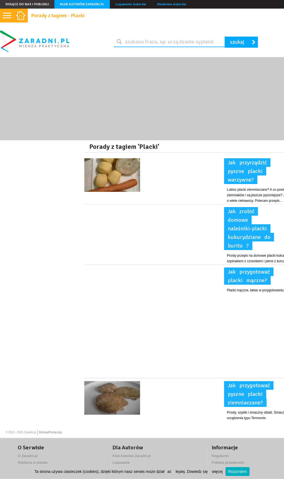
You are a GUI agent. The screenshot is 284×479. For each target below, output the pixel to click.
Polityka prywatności (228, 462)
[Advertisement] (142, 98)
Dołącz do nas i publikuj (27, 4)
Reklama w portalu (33, 462)
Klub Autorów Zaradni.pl (82, 4)
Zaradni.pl (30, 432)
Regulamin (220, 456)
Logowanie (121, 462)
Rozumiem (237, 471)
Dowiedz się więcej (205, 471)
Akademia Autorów (171, 4)
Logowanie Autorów (130, 4)
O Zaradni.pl (28, 456)
